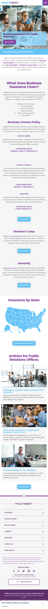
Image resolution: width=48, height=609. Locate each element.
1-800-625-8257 (24, 582)
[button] (43, 604)
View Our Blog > (24, 567)
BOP (6, 127)
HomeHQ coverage (10, 268)
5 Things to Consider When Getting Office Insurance (23, 391)
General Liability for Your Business (19, 470)
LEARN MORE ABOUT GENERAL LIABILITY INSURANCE (24, 150)
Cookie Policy (5, 606)
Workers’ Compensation (12, 236)
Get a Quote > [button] (9, 42)
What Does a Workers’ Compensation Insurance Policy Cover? (21, 431)
